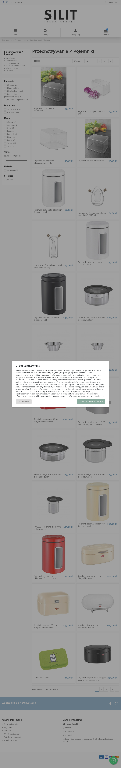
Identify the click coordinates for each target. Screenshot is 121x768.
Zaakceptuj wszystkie (91, 403)
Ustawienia (23, 403)
